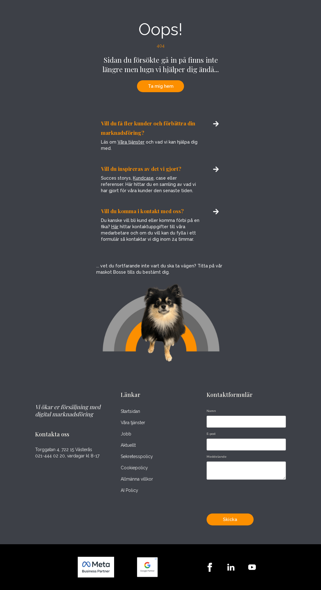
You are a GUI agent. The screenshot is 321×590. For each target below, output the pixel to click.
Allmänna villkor (137, 479)
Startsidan (130, 411)
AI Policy (129, 490)
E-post (211, 433)
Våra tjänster (131, 142)
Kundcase (143, 178)
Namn (211, 411)
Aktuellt (128, 445)
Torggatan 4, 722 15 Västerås (63, 449)
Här (114, 226)
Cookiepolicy (134, 467)
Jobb (126, 433)
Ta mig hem (160, 86)
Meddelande (217, 456)
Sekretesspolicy (137, 456)
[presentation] (254, 495)
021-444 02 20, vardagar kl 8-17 (67, 456)
